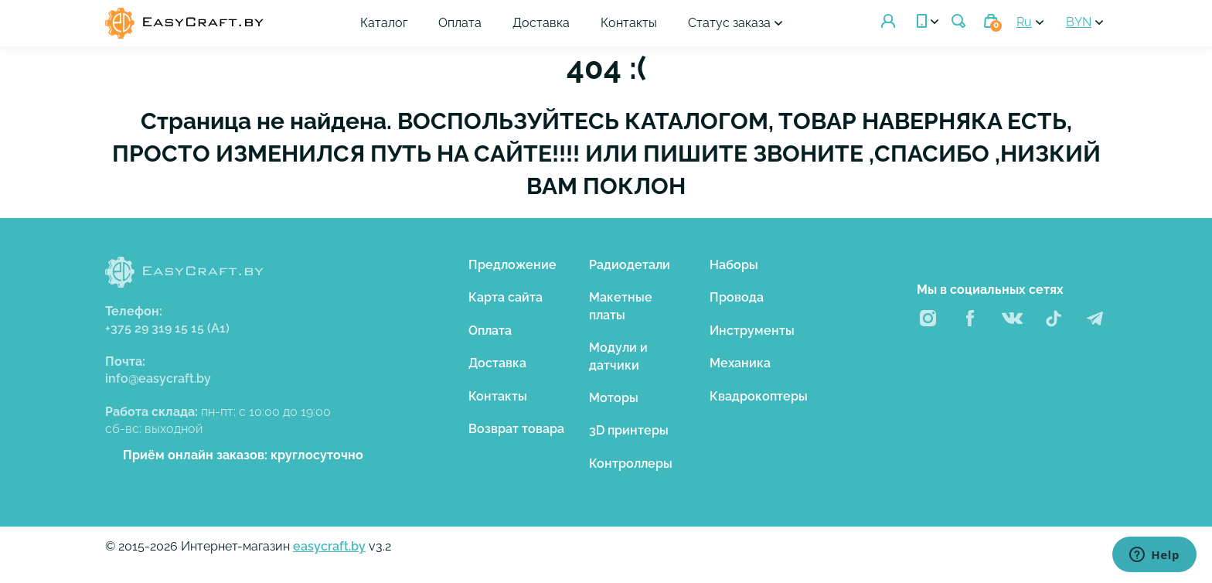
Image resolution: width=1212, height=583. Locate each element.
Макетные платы (620, 306)
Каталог (383, 22)
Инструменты (752, 330)
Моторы (613, 397)
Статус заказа (729, 22)
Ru (1024, 22)
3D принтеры (629, 430)
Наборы (734, 264)
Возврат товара (516, 428)
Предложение (512, 264)
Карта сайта (505, 297)
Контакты (629, 22)
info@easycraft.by (158, 378)
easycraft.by (329, 546)
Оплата (460, 22)
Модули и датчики (618, 356)
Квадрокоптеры (759, 396)
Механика (740, 363)
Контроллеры (630, 463)
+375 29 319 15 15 (167, 328)
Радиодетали (629, 264)
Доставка (541, 22)
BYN (1078, 22)
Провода (737, 297)
